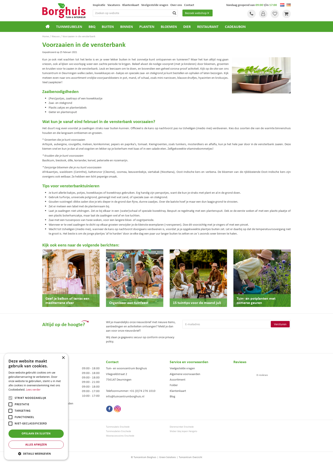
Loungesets (48, 435)
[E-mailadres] (236, 324)
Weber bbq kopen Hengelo (183, 431)
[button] (36, 453)
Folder (174, 385)
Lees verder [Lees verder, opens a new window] (33, 389)
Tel (251, 14)
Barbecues (47, 444)
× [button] (63, 357)
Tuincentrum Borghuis (53, 426)
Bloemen (47, 440)
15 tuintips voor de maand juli (197, 302)
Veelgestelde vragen (182, 368)
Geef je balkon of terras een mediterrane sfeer (67, 300)
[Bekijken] (286, 14)
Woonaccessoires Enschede (120, 435)
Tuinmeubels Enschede (118, 426)
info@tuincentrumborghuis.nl (125, 396)
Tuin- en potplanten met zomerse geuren (256, 300)
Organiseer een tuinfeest (128, 302)
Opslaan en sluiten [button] (36, 433)
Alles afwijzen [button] (36, 444)
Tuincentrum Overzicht (190, 457)
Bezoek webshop (197, 13)
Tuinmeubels (48, 431)
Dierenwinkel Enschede (182, 426)
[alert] (36, 406)
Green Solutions (167, 457)
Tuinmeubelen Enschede (118, 431)
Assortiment (177, 379)
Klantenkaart (178, 391)
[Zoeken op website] (135, 13)
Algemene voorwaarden (185, 374)
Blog (172, 396)
